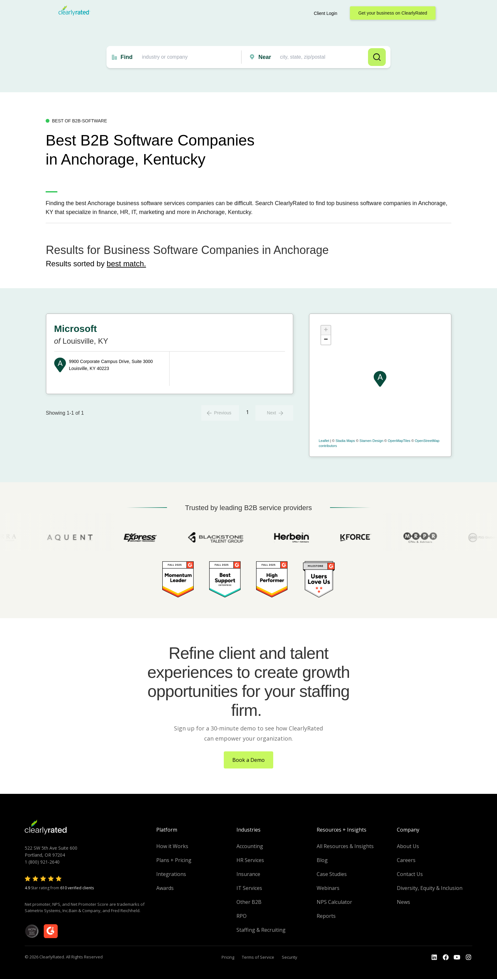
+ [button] (326, 330)
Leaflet (324, 441)
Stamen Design (371, 441)
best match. (126, 263)
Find (126, 57)
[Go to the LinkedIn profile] (434, 957)
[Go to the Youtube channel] (457, 957)
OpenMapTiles (399, 441)
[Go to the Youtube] (445, 957)
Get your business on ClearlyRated (392, 13)
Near (264, 57)
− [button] (326, 340)
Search (377, 57)
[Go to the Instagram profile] (468, 957)
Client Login (325, 13)
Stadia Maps (345, 441)
